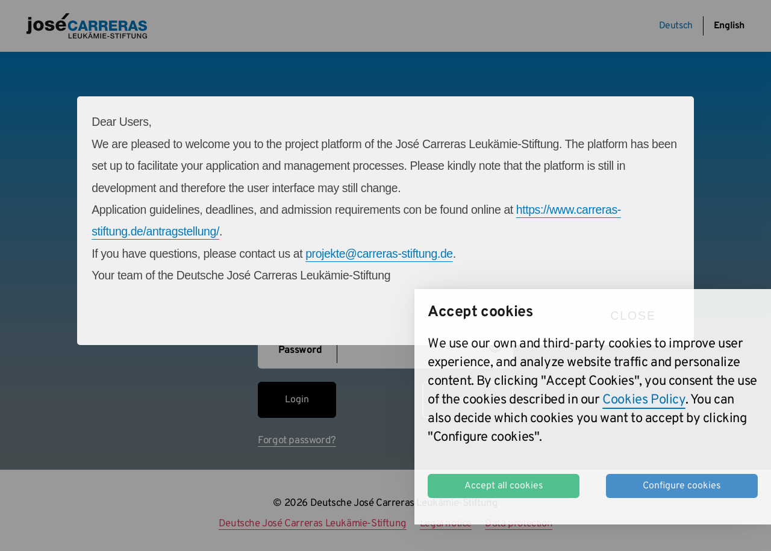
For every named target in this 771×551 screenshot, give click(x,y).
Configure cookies (682, 486)
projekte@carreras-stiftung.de (379, 253)
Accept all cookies (503, 486)
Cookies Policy (643, 400)
